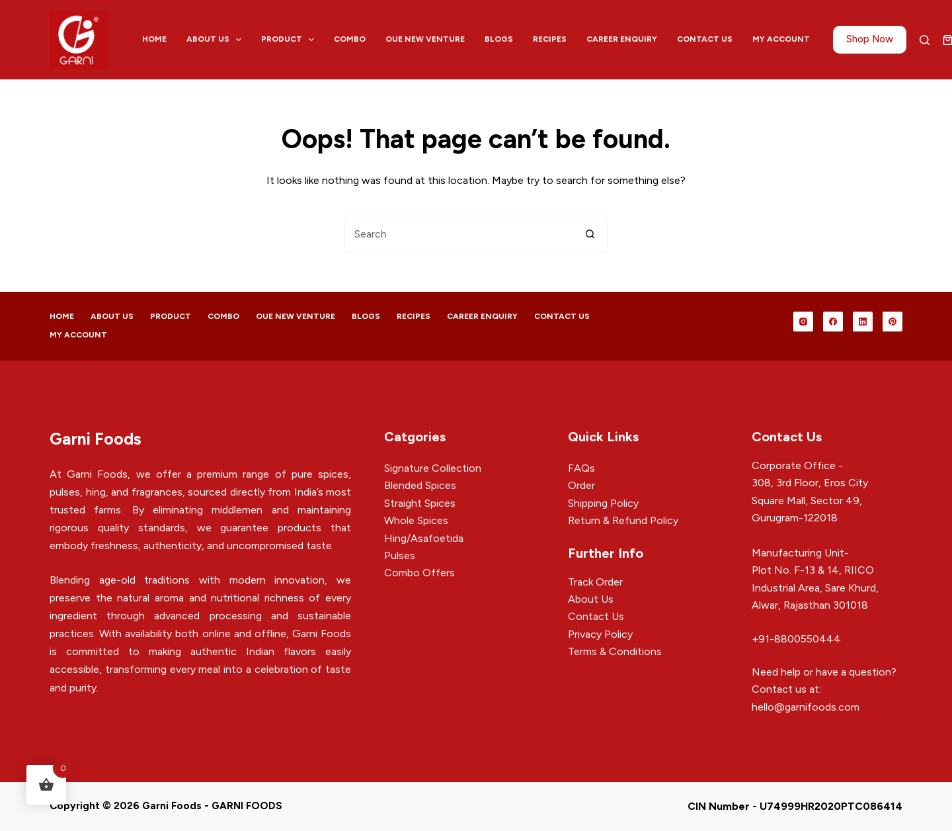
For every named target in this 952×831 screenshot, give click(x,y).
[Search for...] (458, 234)
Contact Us (705, 39)
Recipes (550, 39)
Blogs (499, 39)
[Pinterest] (892, 321)
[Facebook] (833, 321)
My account (781, 39)
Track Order (595, 582)
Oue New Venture (425, 39)
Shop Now (869, 39)
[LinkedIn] (863, 321)
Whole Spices (416, 520)
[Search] (925, 40)
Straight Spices (420, 503)
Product (290, 40)
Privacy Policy (600, 634)
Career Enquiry (621, 39)
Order (581, 485)
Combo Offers (419, 572)
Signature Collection (432, 468)
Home (154, 39)
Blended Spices (420, 485)
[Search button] (590, 234)
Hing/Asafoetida (423, 538)
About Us (216, 40)
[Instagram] (803, 321)
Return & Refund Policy (623, 520)
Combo (350, 39)
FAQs (581, 468)
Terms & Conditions (615, 651)
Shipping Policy (603, 503)
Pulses (399, 555)
